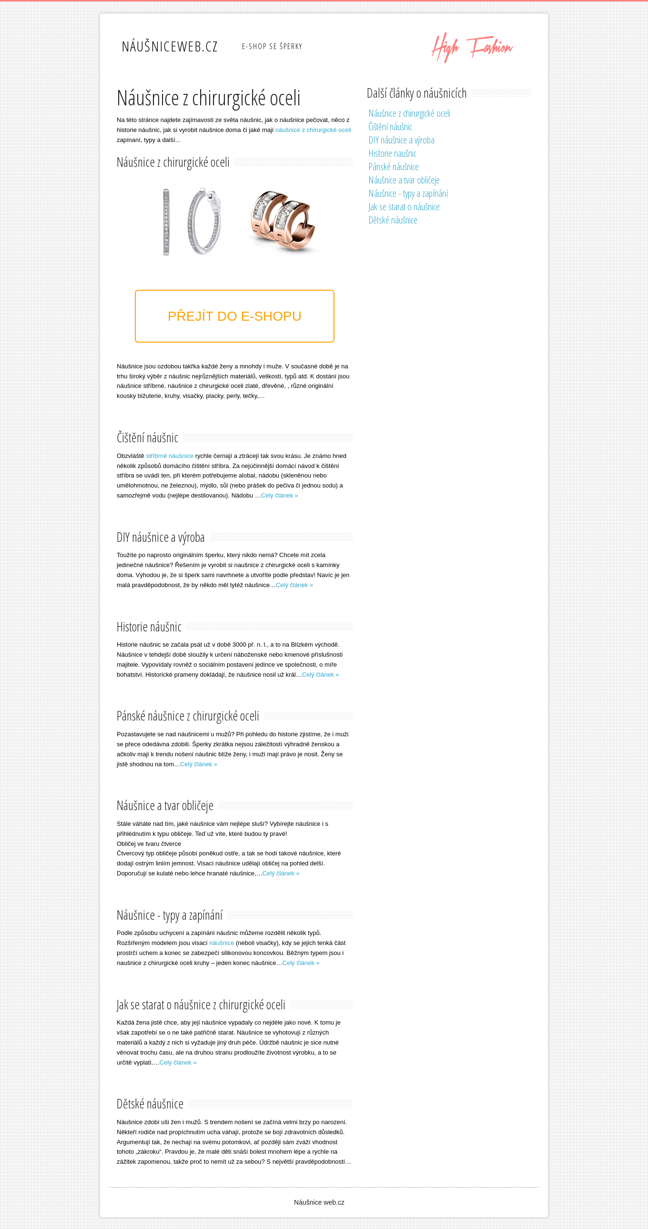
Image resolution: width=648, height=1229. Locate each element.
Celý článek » (279, 495)
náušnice (221, 942)
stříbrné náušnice (169, 455)
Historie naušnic (392, 153)
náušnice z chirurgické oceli (313, 129)
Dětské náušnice (392, 219)
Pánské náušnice (393, 166)
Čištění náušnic (390, 126)
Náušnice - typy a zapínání (408, 193)
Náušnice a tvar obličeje (404, 179)
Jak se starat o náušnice (404, 206)
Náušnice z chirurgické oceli (409, 113)
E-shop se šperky (272, 46)
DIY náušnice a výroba (401, 139)
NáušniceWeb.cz (170, 46)
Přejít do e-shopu (235, 316)
